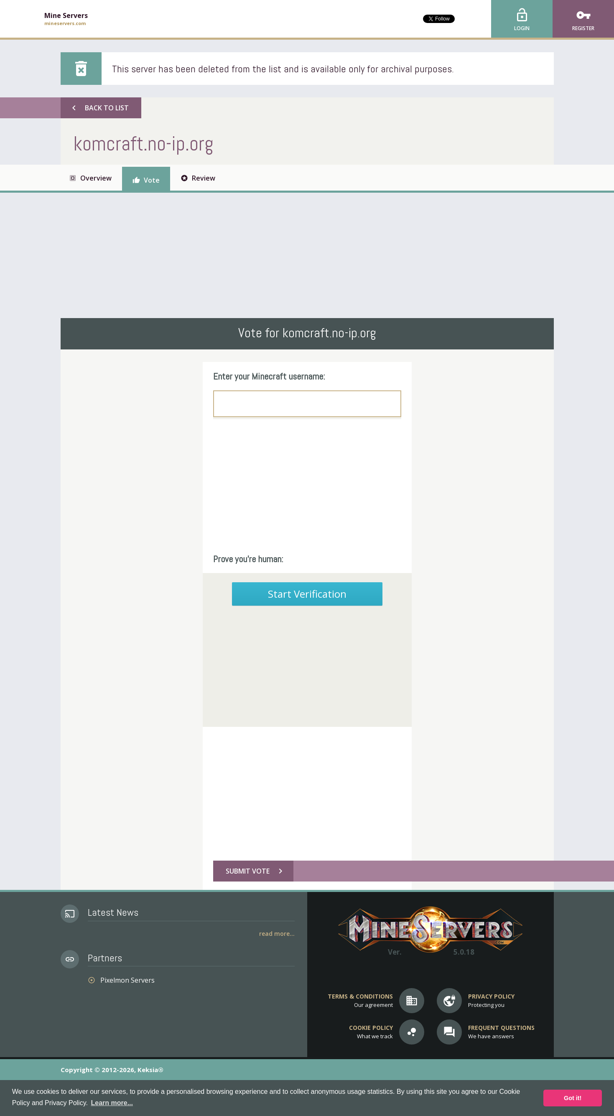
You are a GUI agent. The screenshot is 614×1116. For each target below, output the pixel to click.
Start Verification (307, 594)
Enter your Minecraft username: (269, 376)
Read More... (277, 934)
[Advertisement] (307, 255)
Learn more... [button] (112, 1102)
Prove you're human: (248, 559)
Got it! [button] (572, 1098)
